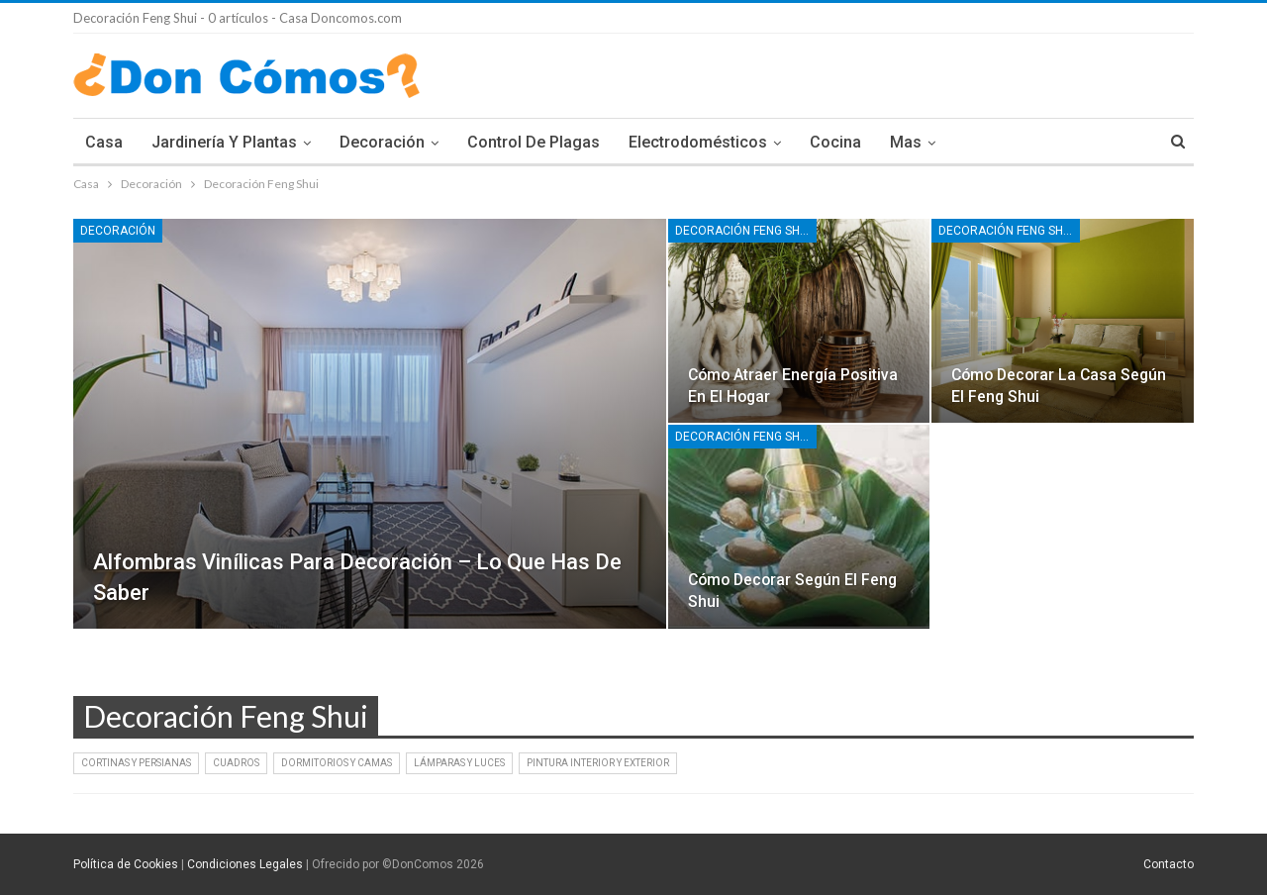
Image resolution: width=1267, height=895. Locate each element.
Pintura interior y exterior (598, 762)
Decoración (382, 142)
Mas (906, 142)
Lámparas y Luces (459, 762)
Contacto (1168, 864)
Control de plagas (533, 142)
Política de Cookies (125, 864)
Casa (104, 142)
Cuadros (236, 762)
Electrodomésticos (698, 142)
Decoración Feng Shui (743, 231)
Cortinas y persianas (136, 762)
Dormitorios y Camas (336, 762)
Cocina (835, 142)
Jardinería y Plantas (224, 142)
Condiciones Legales (245, 864)
